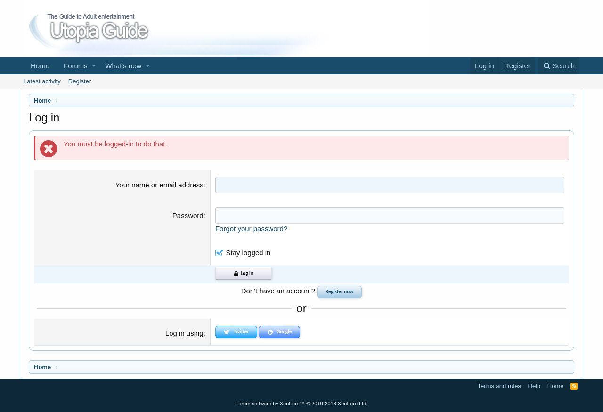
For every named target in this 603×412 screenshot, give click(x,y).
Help (534, 385)
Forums (76, 66)
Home (40, 66)
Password (188, 215)
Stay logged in (248, 253)
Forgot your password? (251, 229)
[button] (94, 65)
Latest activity (42, 81)
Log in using (184, 333)
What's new (123, 66)
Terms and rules (499, 385)
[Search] (558, 65)
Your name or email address (159, 185)
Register (79, 81)
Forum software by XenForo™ (302, 403)
